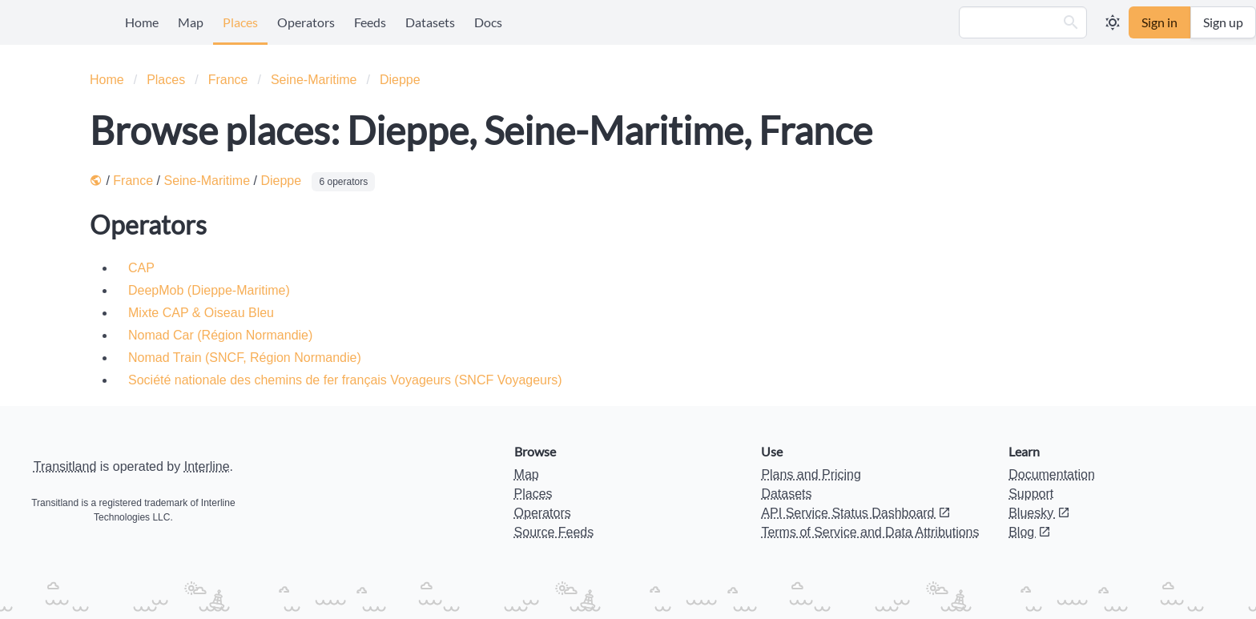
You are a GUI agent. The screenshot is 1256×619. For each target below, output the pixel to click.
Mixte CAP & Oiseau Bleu (201, 313)
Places (240, 22)
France (228, 79)
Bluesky (1038, 513)
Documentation (1051, 474)
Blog (1029, 532)
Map (190, 22)
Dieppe (400, 79)
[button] (1071, 22)
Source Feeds (554, 532)
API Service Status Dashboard (856, 513)
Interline (207, 466)
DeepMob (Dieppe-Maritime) (209, 290)
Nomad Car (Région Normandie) (220, 335)
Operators (306, 22)
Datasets (430, 22)
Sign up (1223, 22)
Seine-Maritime (314, 79)
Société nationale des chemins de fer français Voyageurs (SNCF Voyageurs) (345, 380)
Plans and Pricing (811, 474)
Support (1030, 493)
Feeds (370, 22)
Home (142, 22)
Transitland (65, 466)
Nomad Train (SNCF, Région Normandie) (244, 357)
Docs (488, 22)
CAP (141, 268)
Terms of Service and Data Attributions (870, 532)
